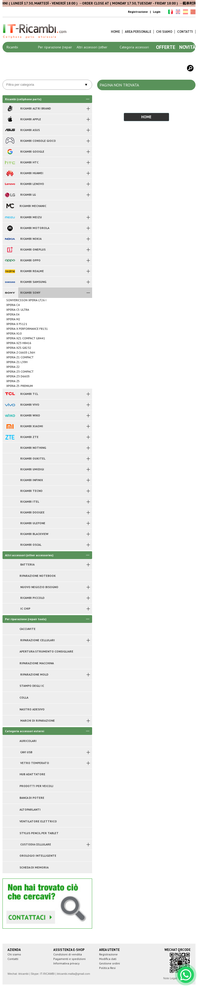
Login (156, 12)
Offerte (165, 47)
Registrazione (138, 12)
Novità (187, 47)
